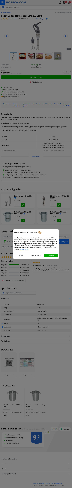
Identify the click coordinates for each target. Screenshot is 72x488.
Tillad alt (51, 255)
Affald (21, 255)
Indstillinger (36, 255)
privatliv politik (24, 249)
